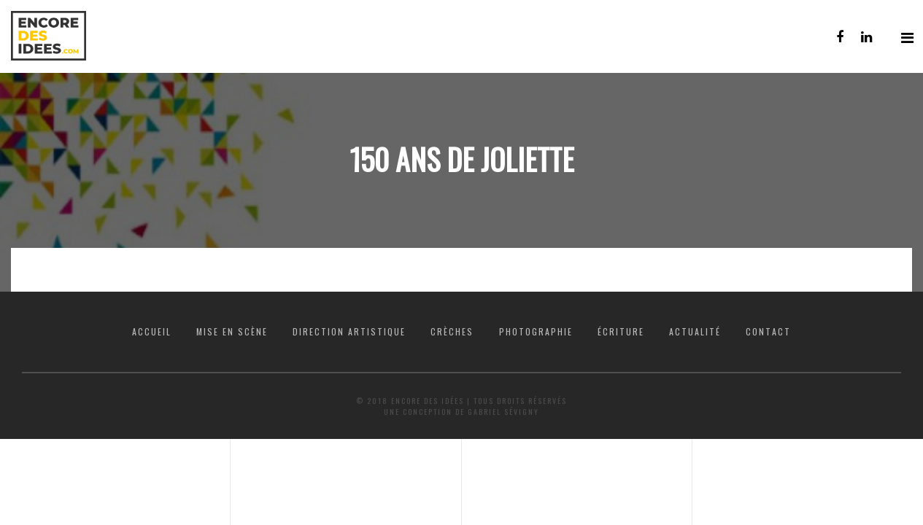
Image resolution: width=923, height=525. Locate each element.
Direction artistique (349, 331)
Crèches (452, 331)
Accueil (151, 331)
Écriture (621, 331)
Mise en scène (232, 331)
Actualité (695, 331)
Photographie (536, 331)
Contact (768, 331)
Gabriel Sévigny (503, 411)
